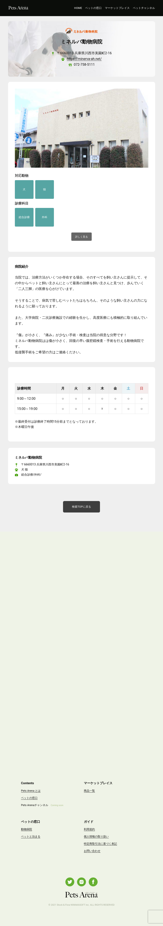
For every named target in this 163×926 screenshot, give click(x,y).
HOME (78, 8)
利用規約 (89, 829)
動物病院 (26, 829)
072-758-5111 (84, 65)
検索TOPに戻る (81, 506)
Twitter (69, 881)
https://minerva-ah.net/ (84, 59)
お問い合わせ (92, 850)
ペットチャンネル (144, 8)
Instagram (81, 881)
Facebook (93, 881)
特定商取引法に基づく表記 (100, 843)
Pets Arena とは (31, 790)
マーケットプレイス (117, 8)
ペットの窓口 (93, 8)
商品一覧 (89, 790)
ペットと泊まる (30, 836)
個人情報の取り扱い (96, 836)
